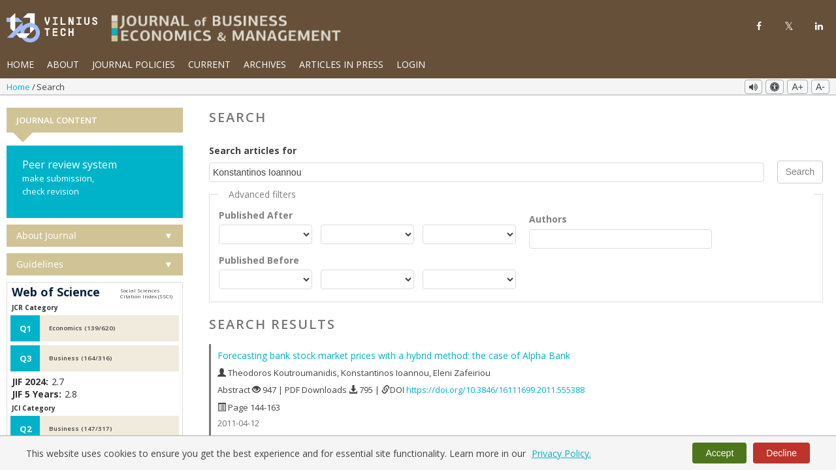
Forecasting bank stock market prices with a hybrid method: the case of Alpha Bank (393, 355)
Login (410, 64)
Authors (548, 218)
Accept (719, 453)
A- (820, 87)
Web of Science (56, 292)
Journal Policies (133, 64)
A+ (797, 87)
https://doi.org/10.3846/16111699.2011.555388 (495, 390)
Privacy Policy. (561, 453)
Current (209, 64)
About (63, 64)
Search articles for (253, 150)
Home (20, 64)
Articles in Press (341, 64)
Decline (781, 453)
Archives (265, 64)
